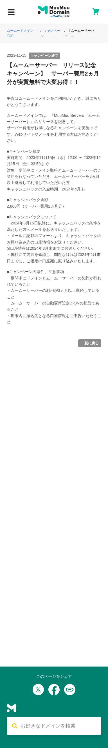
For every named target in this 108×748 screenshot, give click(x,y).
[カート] (96, 11)
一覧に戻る (90, 343)
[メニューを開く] (11, 12)
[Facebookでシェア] (54, 689)
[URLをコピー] (69, 689)
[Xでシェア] (38, 689)
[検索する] (58, 726)
